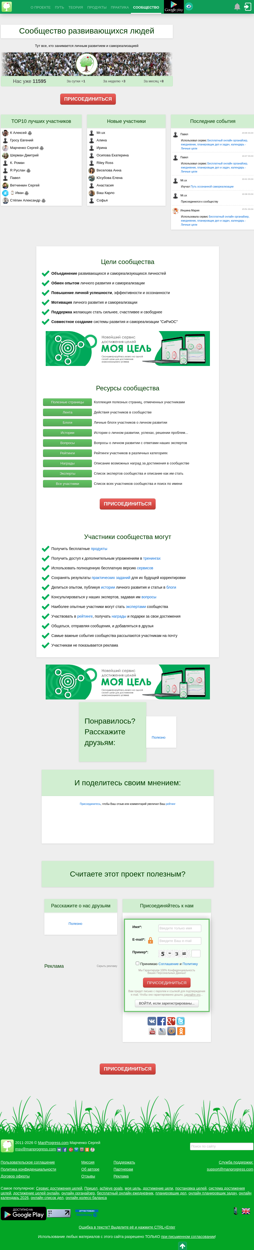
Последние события (212, 121)
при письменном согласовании (188, 1236)
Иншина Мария (185, 210)
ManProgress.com (53, 1143)
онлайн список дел (47, 1198)
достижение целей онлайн (36, 1193)
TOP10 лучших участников (41, 121)
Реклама (121, 1176)
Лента (67, 412)
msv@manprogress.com (35, 1149)
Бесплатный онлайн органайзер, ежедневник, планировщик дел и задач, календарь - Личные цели (214, 144)
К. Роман (13, 163)
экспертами (136, 606)
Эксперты (67, 473)
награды (119, 616)
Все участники (67, 484)
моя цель (133, 1188)
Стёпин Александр (21, 200)
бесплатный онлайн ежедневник (125, 1193)
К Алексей (14, 133)
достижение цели (158, 1188)
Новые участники (126, 121)
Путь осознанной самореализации (212, 186)
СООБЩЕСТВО (146, 7)
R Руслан (14, 170)
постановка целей (190, 1188)
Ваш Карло (101, 193)
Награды (67, 463)
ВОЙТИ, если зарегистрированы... (167, 1003)
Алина (97, 140)
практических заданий (111, 577)
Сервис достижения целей (59, 1188)
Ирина (97, 148)
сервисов (145, 568)
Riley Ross (100, 163)
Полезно (158, 737)
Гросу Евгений (17, 140)
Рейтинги (67, 453)
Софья (98, 200)
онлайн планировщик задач (212, 1193)
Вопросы (67, 443)
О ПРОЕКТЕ (41, 7)
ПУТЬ (59, 7)
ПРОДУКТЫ (97, 7)
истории (108, 587)
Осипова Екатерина (108, 155)
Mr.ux (96, 133)
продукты (99, 549)
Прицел (91, 1188)
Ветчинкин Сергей (21, 185)
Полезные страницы (67, 402)
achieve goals (111, 1188)
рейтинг (171, 803)
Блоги (67, 422)
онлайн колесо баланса (86, 1198)
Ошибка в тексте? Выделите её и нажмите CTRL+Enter (127, 1227)
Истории (67, 433)
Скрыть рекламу (107, 966)
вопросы (148, 597)
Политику (190, 964)
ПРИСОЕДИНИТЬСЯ (88, 99)
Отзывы (88, 1176)
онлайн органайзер (78, 1193)
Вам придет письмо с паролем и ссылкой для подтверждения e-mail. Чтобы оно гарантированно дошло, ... (166, 993)
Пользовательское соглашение (28, 1162)
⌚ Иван (13, 193)
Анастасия (100, 185)
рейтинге (85, 616)
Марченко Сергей (20, 148)
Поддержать (124, 1162)
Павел (11, 178)
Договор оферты (15, 1176)
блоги (171, 587)
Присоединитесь (90, 803)
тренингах (152, 558)
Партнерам (123, 1169)
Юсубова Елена (105, 178)
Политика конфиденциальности (28, 1169)
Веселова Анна (104, 170)
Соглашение (169, 964)
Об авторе (90, 1169)
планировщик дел (170, 1193)
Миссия (88, 1162)
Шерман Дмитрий (20, 155)
